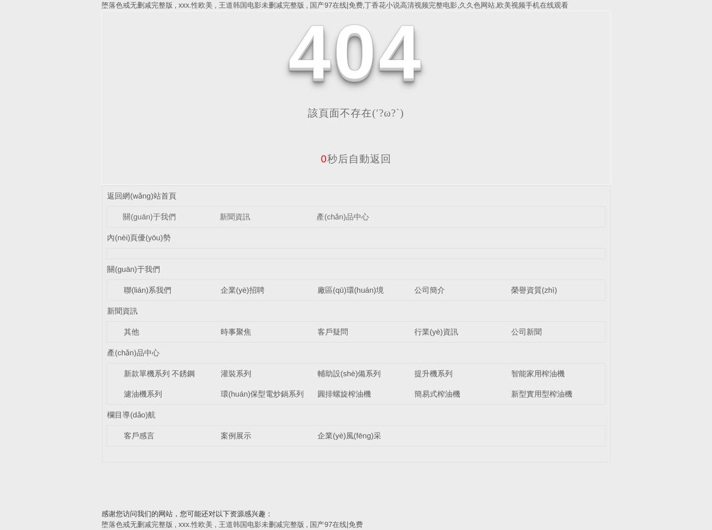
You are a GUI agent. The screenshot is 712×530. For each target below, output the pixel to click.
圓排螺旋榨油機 (344, 393)
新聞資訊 (235, 216)
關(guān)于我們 (149, 216)
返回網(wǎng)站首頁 (141, 195)
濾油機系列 (143, 393)
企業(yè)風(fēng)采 (349, 435)
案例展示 (236, 435)
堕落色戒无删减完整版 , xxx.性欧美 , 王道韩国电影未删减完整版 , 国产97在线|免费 (232, 524)
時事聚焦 (236, 331)
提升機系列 (433, 373)
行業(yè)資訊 (436, 331)
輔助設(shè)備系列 (349, 373)
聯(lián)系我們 (147, 290)
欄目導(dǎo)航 (131, 414)
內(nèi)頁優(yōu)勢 (138, 237)
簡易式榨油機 (437, 393)
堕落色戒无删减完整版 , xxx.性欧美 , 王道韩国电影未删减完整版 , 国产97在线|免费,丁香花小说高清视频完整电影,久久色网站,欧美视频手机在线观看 (335, 5)
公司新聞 (526, 331)
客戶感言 (139, 435)
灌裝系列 (236, 373)
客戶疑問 (333, 331)
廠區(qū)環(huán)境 (351, 290)
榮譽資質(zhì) (534, 290)
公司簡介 (429, 290)
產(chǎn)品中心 (342, 216)
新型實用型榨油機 (541, 393)
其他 (131, 331)
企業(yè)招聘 (243, 290)
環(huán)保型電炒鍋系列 (262, 393)
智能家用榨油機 (538, 373)
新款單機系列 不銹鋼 (159, 373)
